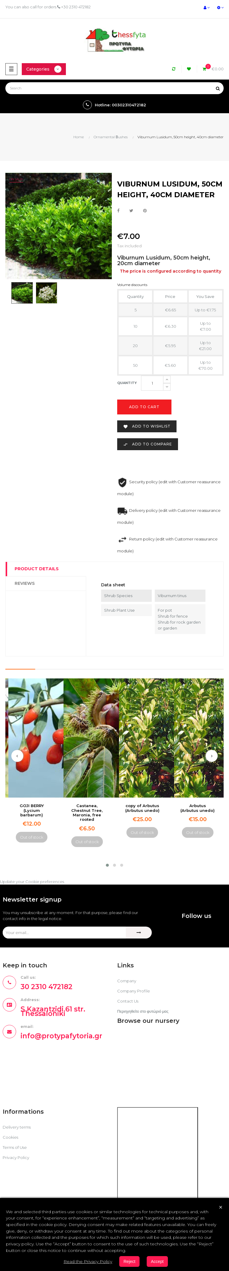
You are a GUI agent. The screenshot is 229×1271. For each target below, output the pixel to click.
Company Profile (133, 991)
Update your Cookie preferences (32, 881)
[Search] (114, 88)
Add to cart (144, 407)
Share (118, 211)
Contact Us (127, 1001)
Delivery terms (17, 1127)
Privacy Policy (16, 1157)
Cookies (10, 1137)
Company (126, 980)
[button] (107, 865)
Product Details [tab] (37, 568)
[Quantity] (152, 383)
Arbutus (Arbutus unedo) (197, 807)
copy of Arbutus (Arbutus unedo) (142, 807)
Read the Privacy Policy (88, 1261)
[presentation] (17, 756)
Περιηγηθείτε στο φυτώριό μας (142, 1011)
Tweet (131, 211)
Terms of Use (15, 1147)
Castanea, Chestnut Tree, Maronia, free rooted (87, 812)
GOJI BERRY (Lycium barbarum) (32, 810)
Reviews (25, 583)
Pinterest (145, 211)
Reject (129, 1261)
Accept (157, 1261)
